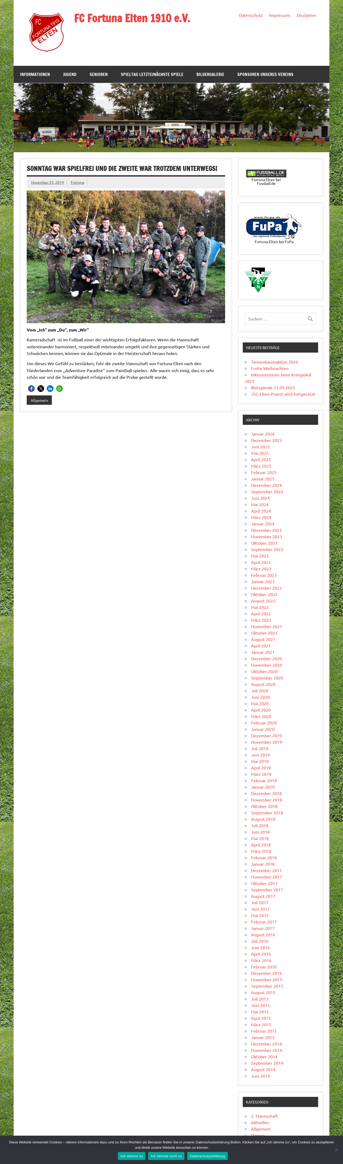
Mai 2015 (260, 1011)
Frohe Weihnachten (269, 368)
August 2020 (263, 684)
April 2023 (261, 562)
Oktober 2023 (264, 542)
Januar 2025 (263, 478)
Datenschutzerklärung (207, 1156)
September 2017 (267, 889)
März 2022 (261, 620)
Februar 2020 (264, 722)
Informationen (35, 74)
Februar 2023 (264, 575)
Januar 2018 (263, 864)
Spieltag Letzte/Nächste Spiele (152, 74)
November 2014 (266, 1050)
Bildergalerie (210, 74)
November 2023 (266, 536)
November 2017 (266, 876)
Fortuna (77, 182)
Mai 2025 (260, 453)
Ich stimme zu (132, 1156)
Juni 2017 (260, 908)
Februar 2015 (264, 1030)
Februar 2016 (264, 966)
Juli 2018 (259, 825)
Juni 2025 (260, 446)
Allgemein (39, 400)
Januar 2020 (263, 729)
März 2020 (261, 716)
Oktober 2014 (264, 1056)
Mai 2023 (260, 555)
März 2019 (261, 774)
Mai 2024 (260, 504)
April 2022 (261, 613)
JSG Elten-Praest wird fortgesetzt (283, 393)
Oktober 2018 (264, 806)
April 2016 (261, 953)
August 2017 (263, 896)
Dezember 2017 (266, 870)
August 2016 (263, 934)
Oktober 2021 (264, 632)
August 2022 (263, 600)
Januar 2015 (263, 1037)
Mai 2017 (260, 915)
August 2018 (263, 819)
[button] (31, 388)
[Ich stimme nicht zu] (336, 1149)
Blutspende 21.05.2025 (273, 387)
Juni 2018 (260, 831)
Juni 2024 (260, 498)
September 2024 (267, 491)
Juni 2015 (260, 1005)
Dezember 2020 (266, 658)
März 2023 (261, 568)
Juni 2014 (260, 1075)
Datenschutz (251, 15)
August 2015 (263, 992)
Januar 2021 (263, 652)
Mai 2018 (260, 838)
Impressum (279, 15)
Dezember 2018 (266, 793)
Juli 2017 (259, 902)
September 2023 (267, 549)
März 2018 (261, 851)
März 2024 (261, 517)
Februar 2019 (264, 780)
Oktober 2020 (264, 671)
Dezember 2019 (266, 735)
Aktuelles (260, 1122)
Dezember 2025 (266, 440)
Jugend (69, 74)
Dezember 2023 (266, 530)
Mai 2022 (260, 607)
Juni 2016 (260, 947)
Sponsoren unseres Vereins (265, 74)
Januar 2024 (263, 523)
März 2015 (261, 1024)
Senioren (99, 74)
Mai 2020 (260, 703)
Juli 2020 (259, 690)
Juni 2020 (260, 697)
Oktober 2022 (264, 594)
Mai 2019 (260, 761)
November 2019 (266, 742)
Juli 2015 (259, 998)
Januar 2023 (263, 581)
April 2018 (261, 844)
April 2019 (261, 767)
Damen (258, 1135)
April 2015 (261, 1018)
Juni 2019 (260, 754)
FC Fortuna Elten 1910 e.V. (132, 18)
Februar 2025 (264, 472)
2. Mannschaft (264, 1116)
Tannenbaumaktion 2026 (274, 361)
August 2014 (263, 1069)
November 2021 (266, 626)
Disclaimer (307, 15)
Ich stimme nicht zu (166, 1156)
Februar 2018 (264, 857)
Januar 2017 (263, 928)
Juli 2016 (259, 941)
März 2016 (261, 960)
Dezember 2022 (266, 587)
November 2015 (266, 979)
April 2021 (261, 645)
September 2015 (267, 986)
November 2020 (266, 664)
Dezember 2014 (266, 1043)
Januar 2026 (263, 433)
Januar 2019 (263, 786)
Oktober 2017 (264, 883)
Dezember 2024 (266, 485)
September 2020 (267, 677)
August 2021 (263, 639)
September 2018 (267, 812)
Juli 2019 (259, 748)
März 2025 (261, 465)
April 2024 (261, 510)
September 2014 (267, 1063)
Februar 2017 (264, 921)
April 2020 (261, 709)
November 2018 (266, 799)
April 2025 (261, 459)
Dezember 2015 (266, 973)
